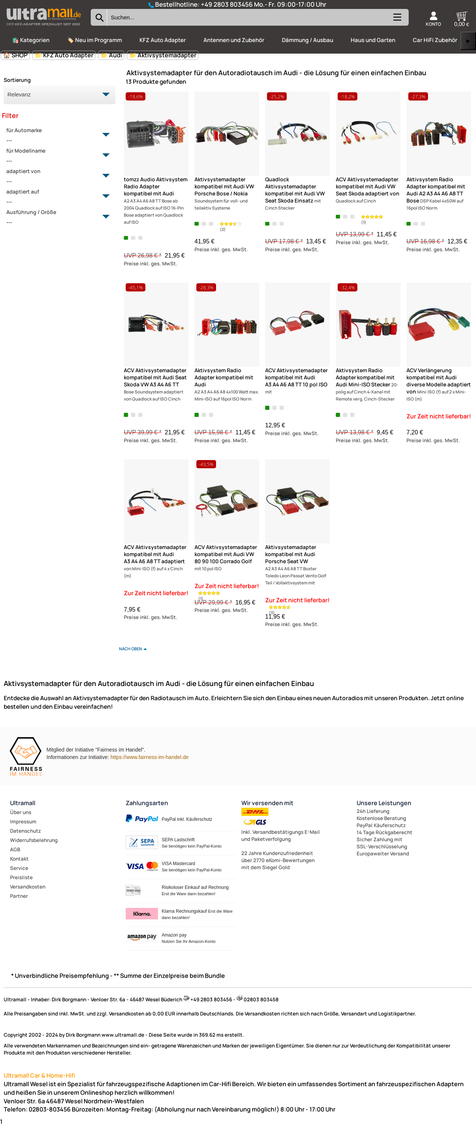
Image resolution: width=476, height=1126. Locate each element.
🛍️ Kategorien (30, 40)
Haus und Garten (373, 40)
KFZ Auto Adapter (162, 40)
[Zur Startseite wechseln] (43, 27)
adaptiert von (55, 176)
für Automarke (55, 135)
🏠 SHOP (15, 55)
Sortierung (17, 79)
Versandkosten (27, 886)
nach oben (130, 648)
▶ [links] (468, 41)
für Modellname (55, 155)
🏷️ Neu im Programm (94, 40)
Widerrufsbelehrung (34, 840)
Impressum (23, 821)
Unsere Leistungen (384, 803)
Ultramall (22, 803)
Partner (19, 896)
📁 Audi (111, 55)
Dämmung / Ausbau (307, 40)
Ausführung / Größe (55, 217)
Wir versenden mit (267, 803)
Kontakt (19, 858)
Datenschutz (25, 830)
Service (19, 868)
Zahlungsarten (147, 803)
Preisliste (21, 877)
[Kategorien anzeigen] (397, 20)
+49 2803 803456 (227, 4)
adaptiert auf (55, 196)
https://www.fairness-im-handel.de (149, 757)
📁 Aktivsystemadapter (162, 55)
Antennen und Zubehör (233, 40)
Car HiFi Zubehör (435, 40)
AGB (15, 849)
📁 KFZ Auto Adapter (64, 55)
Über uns (20, 812)
